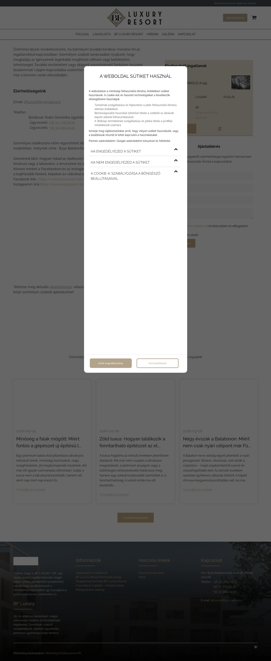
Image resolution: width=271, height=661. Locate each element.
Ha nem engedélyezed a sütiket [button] (134, 162)
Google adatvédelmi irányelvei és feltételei (143, 140)
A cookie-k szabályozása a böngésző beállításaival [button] (134, 176)
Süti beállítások (158, 363)
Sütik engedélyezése (110, 363)
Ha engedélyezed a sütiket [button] (134, 151)
